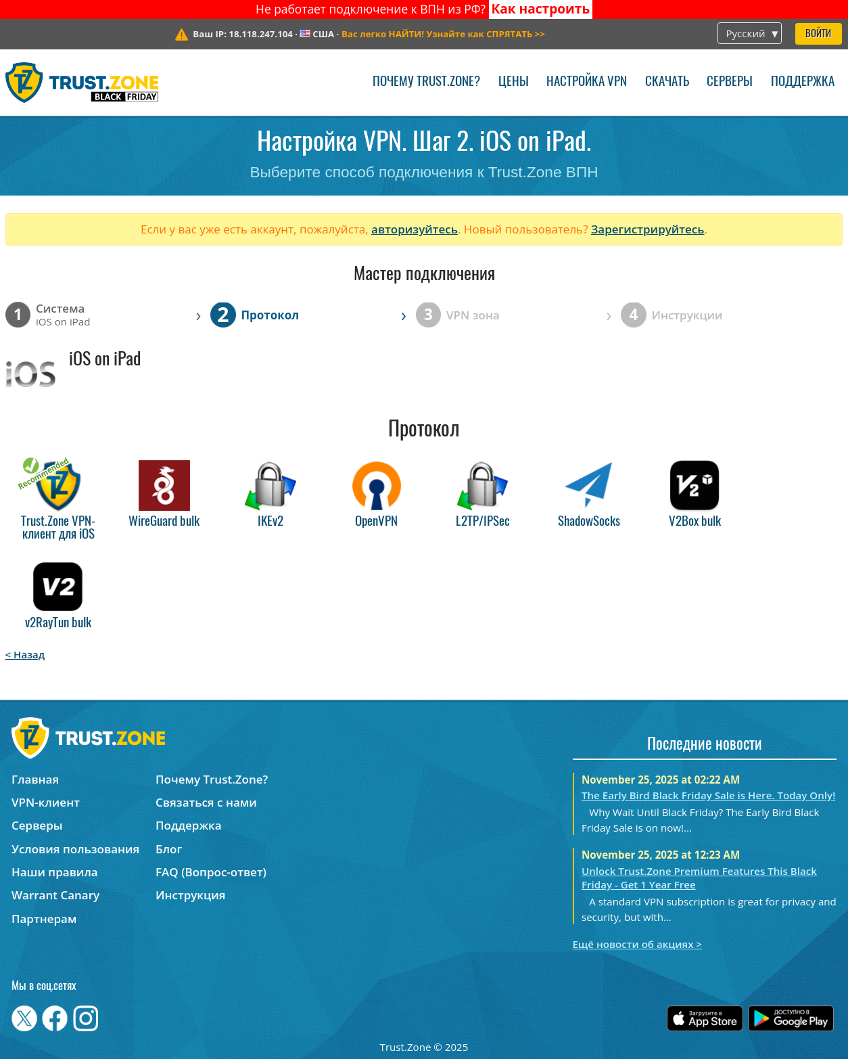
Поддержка (802, 82)
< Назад (25, 654)
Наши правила (54, 872)
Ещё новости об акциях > (637, 944)
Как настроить (540, 9)
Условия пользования (75, 849)
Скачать (667, 82)
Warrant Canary (55, 895)
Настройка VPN (586, 82)
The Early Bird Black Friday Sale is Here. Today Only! (708, 795)
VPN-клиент (45, 802)
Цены (513, 82)
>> (443, 34)
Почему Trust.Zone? (426, 82)
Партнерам (43, 918)
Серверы (730, 82)
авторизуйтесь (414, 229)
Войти (818, 34)
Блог (169, 849)
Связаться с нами (206, 802)
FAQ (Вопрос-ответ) (211, 872)
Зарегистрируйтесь (648, 229)
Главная (35, 779)
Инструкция (190, 895)
